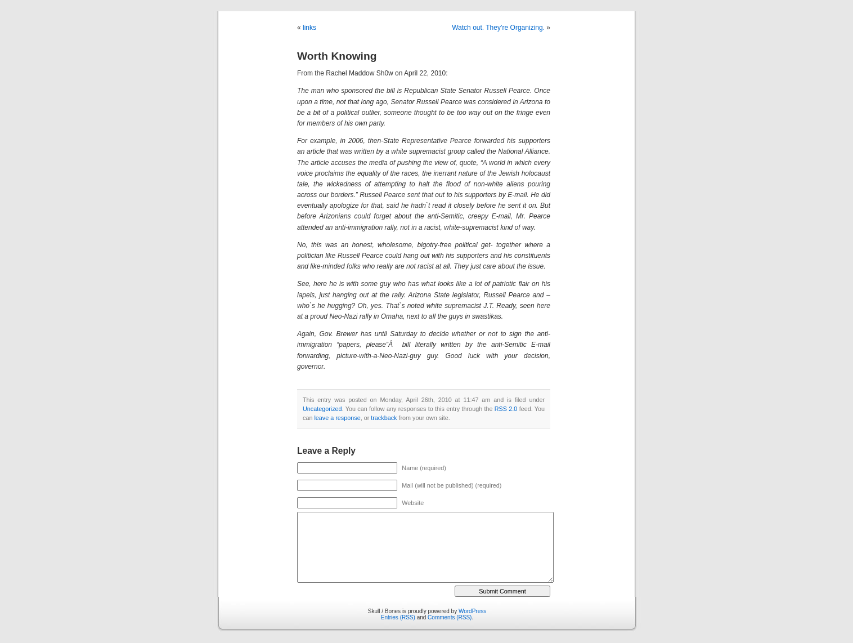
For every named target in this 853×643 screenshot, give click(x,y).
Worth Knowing (336, 56)
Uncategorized (322, 408)
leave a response (337, 417)
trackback (384, 417)
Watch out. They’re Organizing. (498, 28)
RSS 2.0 (506, 408)
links (309, 28)
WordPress (472, 611)
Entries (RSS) (398, 617)
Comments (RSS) (450, 617)
